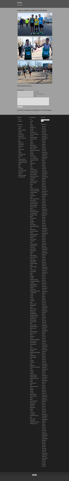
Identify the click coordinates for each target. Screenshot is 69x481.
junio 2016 (43, 315)
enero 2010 (44, 432)
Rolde (19, 157)
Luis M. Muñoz (20, 168)
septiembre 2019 (45, 252)
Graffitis (31, 274)
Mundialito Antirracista (34, 326)
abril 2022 (43, 202)
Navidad (31, 337)
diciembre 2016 (44, 306)
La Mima (19, 147)
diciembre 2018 (44, 267)
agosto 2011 (44, 401)
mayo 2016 (44, 317)
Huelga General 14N (33, 284)
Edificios (31, 216)
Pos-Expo (31, 371)
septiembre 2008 (45, 458)
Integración (32, 287)
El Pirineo (31, 219)
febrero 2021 (44, 225)
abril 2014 (43, 357)
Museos (31, 334)
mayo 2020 (44, 239)
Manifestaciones (33, 305)
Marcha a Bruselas (33, 308)
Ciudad (31, 187)
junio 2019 (43, 257)
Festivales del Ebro (33, 245)
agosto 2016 (44, 312)
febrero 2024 (44, 168)
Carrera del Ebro (33, 177)
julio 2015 (43, 333)
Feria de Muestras (33, 239)
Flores (31, 253)
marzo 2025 (44, 147)
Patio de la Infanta (33, 357)
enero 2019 (44, 265)
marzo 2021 (44, 223)
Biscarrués (32, 153)
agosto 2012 (44, 382)
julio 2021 (43, 217)
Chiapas (31, 184)
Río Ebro (31, 391)
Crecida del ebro (33, 195)
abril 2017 (43, 299)
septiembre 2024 (45, 157)
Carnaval (31, 168)
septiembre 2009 (45, 438)
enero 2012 (44, 393)
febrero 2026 (44, 131)
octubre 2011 (44, 398)
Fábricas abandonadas (34, 234)
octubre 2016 (44, 309)
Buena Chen (32, 155)
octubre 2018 (44, 270)
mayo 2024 (44, 163)
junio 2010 (43, 424)
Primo (19, 3)
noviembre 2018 (44, 268)
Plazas (31, 368)
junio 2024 (43, 162)
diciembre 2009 (44, 433)
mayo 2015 (44, 336)
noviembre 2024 (44, 154)
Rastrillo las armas (33, 383)
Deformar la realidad (33, 205)
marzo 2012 (44, 390)
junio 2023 (43, 181)
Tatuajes (31, 409)
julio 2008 (43, 461)
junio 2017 (43, 296)
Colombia (19, 152)
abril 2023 (43, 184)
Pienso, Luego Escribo (22, 138)
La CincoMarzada (33, 292)
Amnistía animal (33, 127)
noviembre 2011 (44, 396)
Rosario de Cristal (33, 396)
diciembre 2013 (44, 364)
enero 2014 (44, 362)
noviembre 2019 (44, 249)
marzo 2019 (44, 262)
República (31, 389)
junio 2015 (43, 335)
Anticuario (31, 130)
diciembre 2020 (44, 228)
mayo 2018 (44, 278)
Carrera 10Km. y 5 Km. (25, 86)
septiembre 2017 (45, 291)
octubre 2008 (44, 456)
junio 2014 (43, 354)
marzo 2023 (44, 186)
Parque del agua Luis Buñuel (35, 352)
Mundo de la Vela (33, 328)
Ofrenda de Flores (33, 342)
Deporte (31, 86)
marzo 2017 (44, 301)
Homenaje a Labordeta (34, 279)
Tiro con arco (32, 412)
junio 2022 (43, 199)
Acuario (31, 124)
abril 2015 (43, 338)
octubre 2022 (44, 192)
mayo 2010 (44, 425)
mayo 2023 (44, 183)
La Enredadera (20, 172)
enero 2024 (44, 170)
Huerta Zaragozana (33, 286)
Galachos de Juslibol (33, 263)
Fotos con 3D (32, 258)
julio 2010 (43, 422)
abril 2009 (43, 446)
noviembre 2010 (44, 416)
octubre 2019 (44, 251)
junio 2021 (43, 218)
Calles (31, 164)
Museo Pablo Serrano (33, 331)
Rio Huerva (32, 392)
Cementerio (32, 179)
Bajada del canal (33, 145)
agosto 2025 (44, 139)
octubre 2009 (44, 437)
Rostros (31, 397)
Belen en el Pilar (33, 148)
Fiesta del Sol (32, 247)
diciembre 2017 (44, 286)
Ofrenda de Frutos (33, 344)
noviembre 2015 (44, 327)
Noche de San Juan (33, 341)
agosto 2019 (44, 254)
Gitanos (31, 273)
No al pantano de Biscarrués (35, 339)
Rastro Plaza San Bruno (34, 386)
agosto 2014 (44, 351)
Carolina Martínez (21, 149)
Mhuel (31, 323)
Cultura (31, 197)
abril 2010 (43, 427)
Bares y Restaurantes (33, 147)
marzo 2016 (44, 320)
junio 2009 (43, 443)
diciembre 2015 (44, 325)
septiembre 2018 (45, 272)
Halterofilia (32, 278)
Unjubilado (20, 126)
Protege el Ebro (21, 136)
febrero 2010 (44, 430)
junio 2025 (43, 142)
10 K (31, 119)
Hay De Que (20, 133)
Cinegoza (19, 131)
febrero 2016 (44, 322)
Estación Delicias (33, 224)
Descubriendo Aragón (22, 154)
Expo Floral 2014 (33, 229)
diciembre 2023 (44, 171)
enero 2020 (44, 246)
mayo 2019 (44, 259)
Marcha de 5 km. (33, 310)
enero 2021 (44, 226)
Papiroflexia (32, 350)
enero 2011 (44, 412)
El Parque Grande (33, 218)
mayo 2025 (44, 144)
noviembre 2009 (44, 435)
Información (20, 121)
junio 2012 (43, 385)
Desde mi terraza (33, 210)
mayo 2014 (44, 356)
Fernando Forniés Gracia (22, 160)
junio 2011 (43, 404)
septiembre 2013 (45, 369)
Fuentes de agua (33, 261)
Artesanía (31, 135)
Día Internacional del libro (34, 211)
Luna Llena (32, 299)
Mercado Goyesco (33, 320)
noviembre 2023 (44, 173)
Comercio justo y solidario (34, 189)
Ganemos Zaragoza (33, 266)
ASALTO (31, 142)
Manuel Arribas (20, 146)
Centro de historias (33, 182)
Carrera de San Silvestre (34, 176)
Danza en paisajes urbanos (34, 198)
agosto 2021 (44, 215)
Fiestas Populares (33, 250)
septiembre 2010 (45, 419)
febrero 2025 (44, 149)
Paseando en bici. (33, 355)
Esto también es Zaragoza (34, 226)
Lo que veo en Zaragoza (22, 170)
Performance (32, 362)
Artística (31, 140)
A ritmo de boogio (21, 134)
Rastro (31, 384)
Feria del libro (32, 240)
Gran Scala (32, 276)
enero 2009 (44, 451)
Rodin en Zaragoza (33, 394)
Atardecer (31, 143)
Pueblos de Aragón (33, 375)
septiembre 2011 (45, 399)
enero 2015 (44, 343)
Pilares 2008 (32, 365)
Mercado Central (33, 318)
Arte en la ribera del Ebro (34, 134)
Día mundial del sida (33, 213)
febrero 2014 (44, 361)
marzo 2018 (44, 281)
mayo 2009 (44, 445)
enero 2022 (44, 207)
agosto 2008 (44, 459)
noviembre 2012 (44, 377)
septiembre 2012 (45, 380)
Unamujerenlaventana (22, 159)
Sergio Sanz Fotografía (22, 175)
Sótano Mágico (32, 407)
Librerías (31, 297)
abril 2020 (43, 241)
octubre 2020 (44, 231)
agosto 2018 (44, 273)
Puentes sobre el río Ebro (34, 378)
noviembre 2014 (44, 346)
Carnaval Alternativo (33, 169)
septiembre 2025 (45, 137)
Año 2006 (31, 129)
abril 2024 (43, 165)
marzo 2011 (44, 409)
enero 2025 (44, 150)
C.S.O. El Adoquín (33, 156)
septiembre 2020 (45, 233)
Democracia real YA (33, 206)
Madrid (31, 302)
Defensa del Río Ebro (33, 203)
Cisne (31, 185)
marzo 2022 (44, 204)
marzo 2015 (44, 340)
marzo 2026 (44, 129)
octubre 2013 (44, 367)
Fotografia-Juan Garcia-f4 (22, 162)
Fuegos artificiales (33, 260)
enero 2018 (44, 285)
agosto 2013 (44, 370)
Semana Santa (32, 404)
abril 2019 (43, 260)
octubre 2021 (44, 212)
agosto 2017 (44, 293)
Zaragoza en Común (33, 423)
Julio (19, 139)
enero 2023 (44, 189)
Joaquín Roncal (32, 289)
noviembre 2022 (44, 191)
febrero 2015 (44, 341)
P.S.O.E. (31, 347)
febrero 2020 (44, 244)
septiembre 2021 (45, 213)
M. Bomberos (32, 300)
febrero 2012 (44, 391)
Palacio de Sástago (33, 349)
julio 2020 (43, 236)
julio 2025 (43, 141)
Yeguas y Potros (33, 418)
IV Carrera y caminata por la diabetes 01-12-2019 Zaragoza (32, 10)
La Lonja (31, 294)
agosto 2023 (44, 178)
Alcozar (19, 128)
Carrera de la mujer (33, 174)
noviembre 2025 (44, 134)
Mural (31, 329)
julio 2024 (43, 160)
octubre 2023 (44, 175)
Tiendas (31, 410)
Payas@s (31, 360)
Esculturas (32, 223)
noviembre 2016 (44, 307)
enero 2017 (44, 304)
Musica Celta (32, 336)
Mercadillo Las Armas (33, 316)
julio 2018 (43, 275)
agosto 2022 (44, 196)
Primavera (32, 373)
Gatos (31, 268)
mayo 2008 (44, 464)
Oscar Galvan (20, 155)
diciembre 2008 (44, 453)
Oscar (19, 165)
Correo (19, 119)
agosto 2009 (44, 440)
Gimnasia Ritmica (33, 271)
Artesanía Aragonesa (33, 137)
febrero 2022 (44, 205)
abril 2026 (43, 128)
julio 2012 (43, 383)
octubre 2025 (44, 136)
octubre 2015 (44, 328)
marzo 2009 (44, 448)
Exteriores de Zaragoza (34, 231)
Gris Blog (19, 173)
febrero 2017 (44, 302)
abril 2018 (43, 280)
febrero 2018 (44, 283)
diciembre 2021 (44, 209)
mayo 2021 (44, 220)
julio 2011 (43, 403)
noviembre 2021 (44, 210)
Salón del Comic (33, 402)
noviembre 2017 (44, 288)
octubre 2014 (44, 348)
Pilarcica (19, 167)
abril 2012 (43, 388)
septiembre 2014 (45, 349)
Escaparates (32, 221)
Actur (31, 122)
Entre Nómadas (21, 144)
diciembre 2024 (44, 152)
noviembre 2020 (44, 230)
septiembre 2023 (45, 176)
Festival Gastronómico (34, 244)
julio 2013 (43, 372)
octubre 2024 (44, 155)
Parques (31, 354)
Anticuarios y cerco (33, 132)
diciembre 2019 (44, 247)
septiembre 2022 (45, 194)
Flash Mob (32, 252)
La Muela (31, 295)
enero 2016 (44, 323)
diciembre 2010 (44, 414)
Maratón (31, 307)
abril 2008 (43, 466)
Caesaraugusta (32, 163)
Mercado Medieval (33, 321)
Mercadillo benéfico (33, 313)
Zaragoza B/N (32, 420)
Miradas (19, 141)
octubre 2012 (44, 378)
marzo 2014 (44, 359)
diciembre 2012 (44, 375)
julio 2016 (43, 314)
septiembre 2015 (45, 330)
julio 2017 (43, 294)
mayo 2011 (44, 406)
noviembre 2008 (44, 454)
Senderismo (32, 405)
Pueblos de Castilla (33, 376)
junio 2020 (43, 238)
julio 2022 (43, 197)
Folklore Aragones (33, 255)
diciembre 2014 (44, 344)
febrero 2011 (44, 411)
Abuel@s (31, 121)
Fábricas (31, 232)
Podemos (31, 370)
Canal (31, 166)
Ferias (31, 242)
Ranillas (31, 381)
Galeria (31, 265)
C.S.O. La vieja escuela (34, 158)
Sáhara (31, 399)
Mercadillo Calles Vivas (34, 315)
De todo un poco (33, 200)
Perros (31, 363)
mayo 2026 (44, 126)
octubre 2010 (44, 417)
